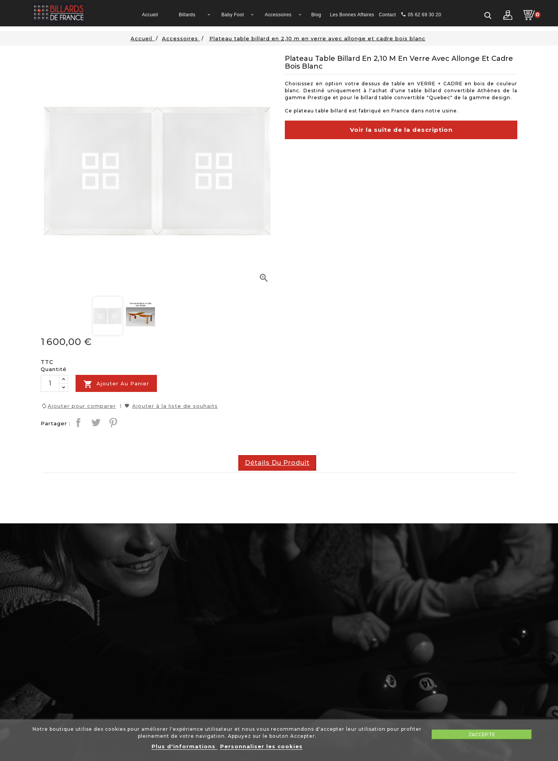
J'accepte (481, 734)
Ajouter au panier (116, 384)
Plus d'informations (184, 746)
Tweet (95, 422)
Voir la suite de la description (401, 129)
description (297, 168)
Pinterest (113, 422)
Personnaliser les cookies (261, 746)
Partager (78, 422)
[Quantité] (50, 383)
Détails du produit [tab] (277, 462)
